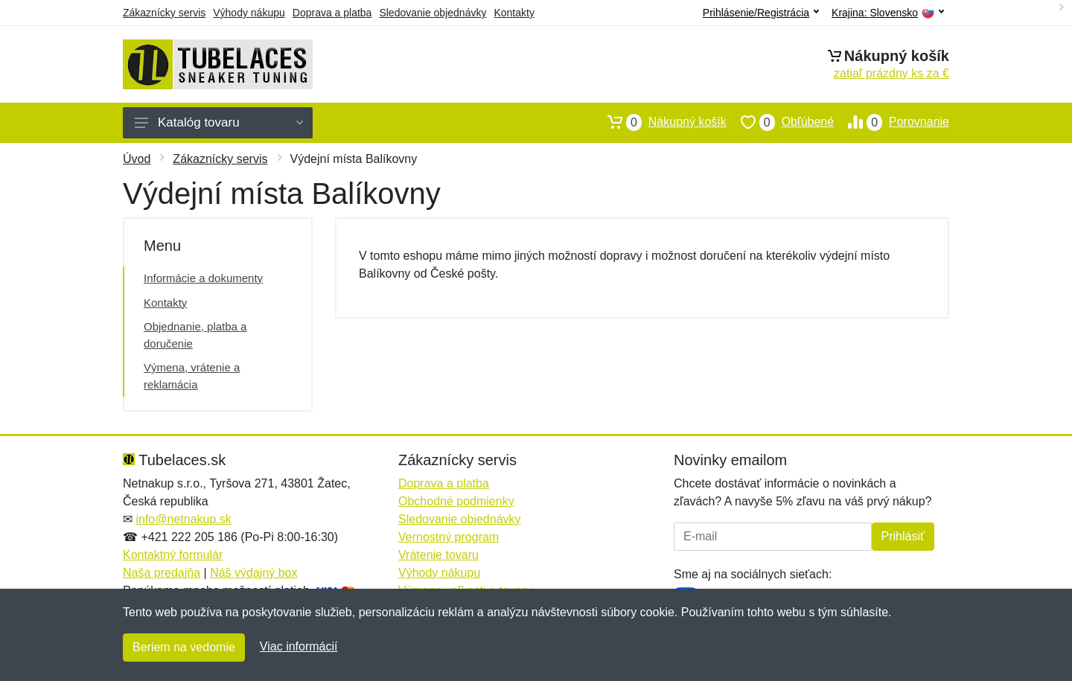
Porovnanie (891, 122)
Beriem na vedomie (184, 647)
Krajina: (888, 13)
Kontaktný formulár (173, 555)
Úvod (136, 159)
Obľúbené (780, 122)
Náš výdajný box (253, 572)
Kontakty (514, 13)
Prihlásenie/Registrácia (761, 12)
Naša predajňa (161, 572)
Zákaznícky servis (164, 13)
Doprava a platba (332, 13)
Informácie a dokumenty (203, 278)
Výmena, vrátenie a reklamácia (192, 376)
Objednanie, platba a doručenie (195, 335)
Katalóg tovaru (219, 122)
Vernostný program (448, 537)
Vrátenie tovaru (438, 555)
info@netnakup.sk (183, 519)
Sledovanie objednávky (432, 13)
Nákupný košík (660, 122)
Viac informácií (299, 646)
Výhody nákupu (249, 13)
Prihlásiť (903, 536)
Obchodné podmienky (456, 501)
